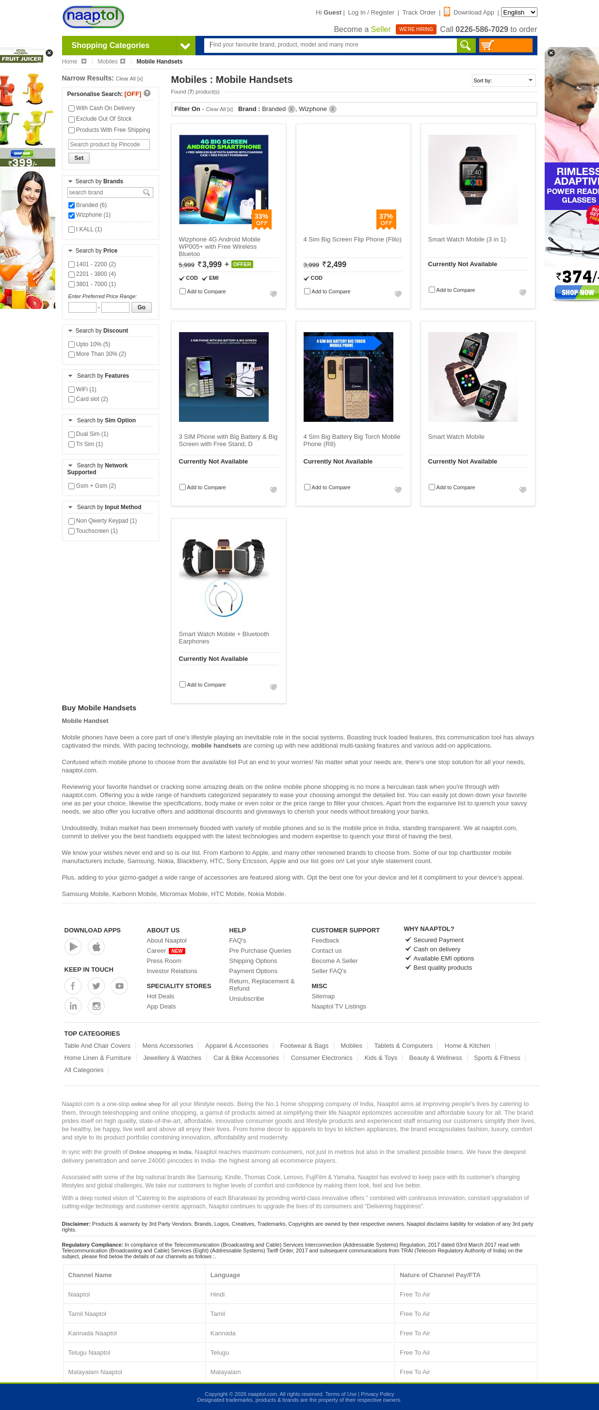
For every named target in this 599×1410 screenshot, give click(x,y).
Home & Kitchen (467, 1045)
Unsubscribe (246, 998)
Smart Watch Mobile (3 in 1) (467, 239)
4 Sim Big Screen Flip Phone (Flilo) (353, 239)
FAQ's (237, 940)
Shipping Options (253, 960)
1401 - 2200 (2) (92, 264)
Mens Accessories (168, 1045)
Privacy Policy (377, 1394)
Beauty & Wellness (435, 1057)
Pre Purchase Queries (260, 950)
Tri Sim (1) (85, 444)
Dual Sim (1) (88, 434)
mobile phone (127, 762)
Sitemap (323, 996)
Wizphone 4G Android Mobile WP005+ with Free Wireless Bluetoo (219, 246)
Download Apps (93, 930)
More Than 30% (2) (97, 354)
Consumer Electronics (322, 1057)
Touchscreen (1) (93, 531)
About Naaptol (167, 940)
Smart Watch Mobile (456, 436)
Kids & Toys (380, 1057)
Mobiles (111, 61)
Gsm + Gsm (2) (92, 485)
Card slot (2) (88, 399)
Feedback (326, 940)
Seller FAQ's (329, 971)
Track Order (419, 12)
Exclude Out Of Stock (100, 118)
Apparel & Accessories (236, 1045)
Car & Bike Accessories (246, 1057)
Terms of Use (340, 1394)
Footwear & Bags (304, 1045)
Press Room (164, 960)
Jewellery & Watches (172, 1057)
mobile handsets (217, 745)
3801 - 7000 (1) (92, 284)
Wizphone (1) (89, 214)
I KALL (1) (85, 229)
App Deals (161, 1006)
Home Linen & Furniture (98, 1057)
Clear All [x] (129, 78)
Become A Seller (335, 960)
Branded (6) (87, 205)
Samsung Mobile (85, 893)
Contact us (327, 950)
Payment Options (253, 971)
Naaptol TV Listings (339, 1006)
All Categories (84, 1070)
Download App (469, 12)
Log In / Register (371, 12)
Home (74, 61)
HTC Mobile (227, 893)
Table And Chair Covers (98, 1045)
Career (166, 950)
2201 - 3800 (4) (92, 274)
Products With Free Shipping (109, 130)
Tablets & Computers (403, 1045)
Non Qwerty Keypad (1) (102, 520)
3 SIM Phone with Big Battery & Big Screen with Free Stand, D (228, 440)
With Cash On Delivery (101, 108)
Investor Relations (172, 971)
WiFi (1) (82, 389)
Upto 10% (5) (89, 344)
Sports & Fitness (497, 1057)
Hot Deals (161, 996)
